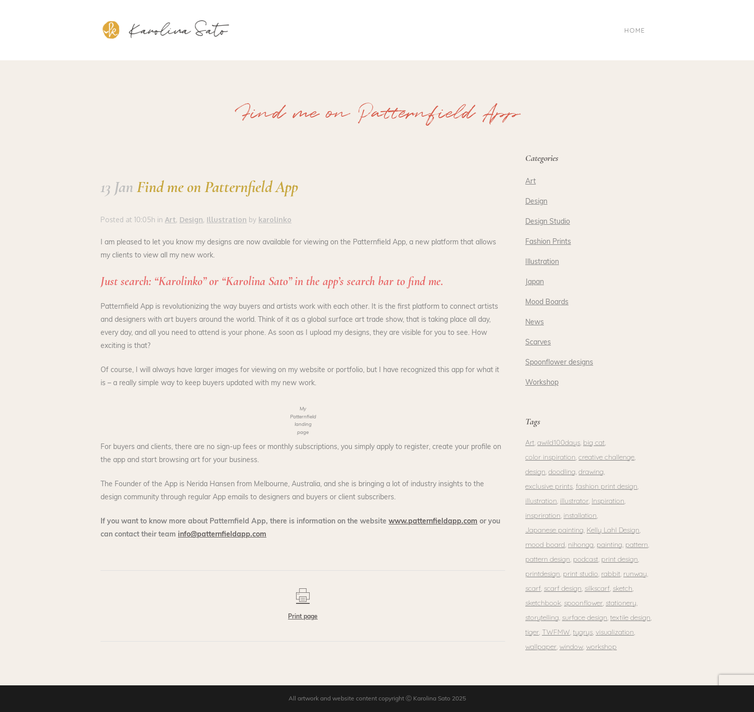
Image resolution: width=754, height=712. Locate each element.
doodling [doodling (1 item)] (562, 471)
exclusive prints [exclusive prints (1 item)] (549, 486)
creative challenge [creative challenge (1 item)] (606, 457)
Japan (534, 282)
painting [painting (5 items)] (609, 544)
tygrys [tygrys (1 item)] (583, 632)
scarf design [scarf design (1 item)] (563, 588)
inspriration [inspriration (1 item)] (542, 515)
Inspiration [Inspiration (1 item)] (608, 500)
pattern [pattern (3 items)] (636, 544)
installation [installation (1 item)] (580, 515)
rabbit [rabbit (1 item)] (610, 573)
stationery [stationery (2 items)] (621, 602)
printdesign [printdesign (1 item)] (542, 573)
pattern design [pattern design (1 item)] (547, 559)
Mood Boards (547, 302)
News (534, 322)
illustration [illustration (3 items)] (541, 500)
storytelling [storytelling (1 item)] (542, 617)
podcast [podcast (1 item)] (585, 559)
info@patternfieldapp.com (222, 535)
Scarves (538, 342)
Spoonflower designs (559, 363)
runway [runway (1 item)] (635, 573)
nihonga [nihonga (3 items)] (581, 544)
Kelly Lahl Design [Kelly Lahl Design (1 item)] (613, 530)
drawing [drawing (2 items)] (591, 471)
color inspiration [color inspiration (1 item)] (550, 457)
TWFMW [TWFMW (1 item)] (556, 632)
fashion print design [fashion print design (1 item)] (606, 486)
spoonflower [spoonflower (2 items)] (583, 602)
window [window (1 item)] (571, 646)
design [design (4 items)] (535, 471)
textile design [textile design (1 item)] (630, 617)
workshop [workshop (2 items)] (601, 646)
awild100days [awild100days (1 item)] (558, 442)
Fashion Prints (548, 242)
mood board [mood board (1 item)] (545, 544)
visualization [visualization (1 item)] (615, 632)
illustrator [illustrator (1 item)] (574, 500)
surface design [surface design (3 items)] (584, 617)
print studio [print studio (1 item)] (580, 573)
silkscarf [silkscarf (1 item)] (597, 588)
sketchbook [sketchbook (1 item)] (543, 602)
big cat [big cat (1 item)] (594, 442)
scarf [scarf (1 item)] (533, 588)
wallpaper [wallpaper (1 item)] (540, 646)
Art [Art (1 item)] (529, 442)
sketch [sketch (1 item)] (622, 588)
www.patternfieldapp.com (433, 521)
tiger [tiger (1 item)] (532, 632)
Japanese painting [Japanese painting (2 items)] (554, 530)
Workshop (541, 383)
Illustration (542, 262)
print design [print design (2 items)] (619, 559)
